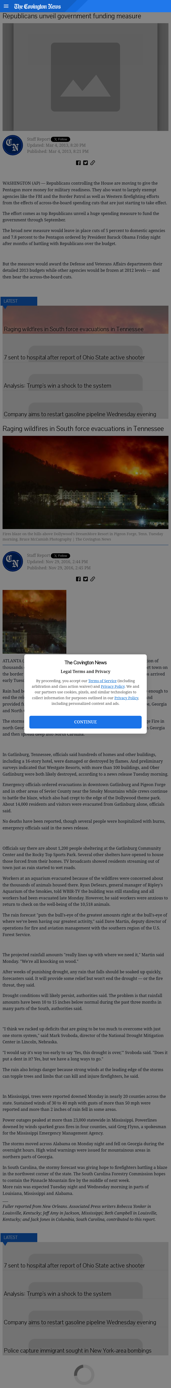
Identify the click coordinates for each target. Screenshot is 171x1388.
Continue (85, 722)
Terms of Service (102, 680)
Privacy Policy (113, 686)
